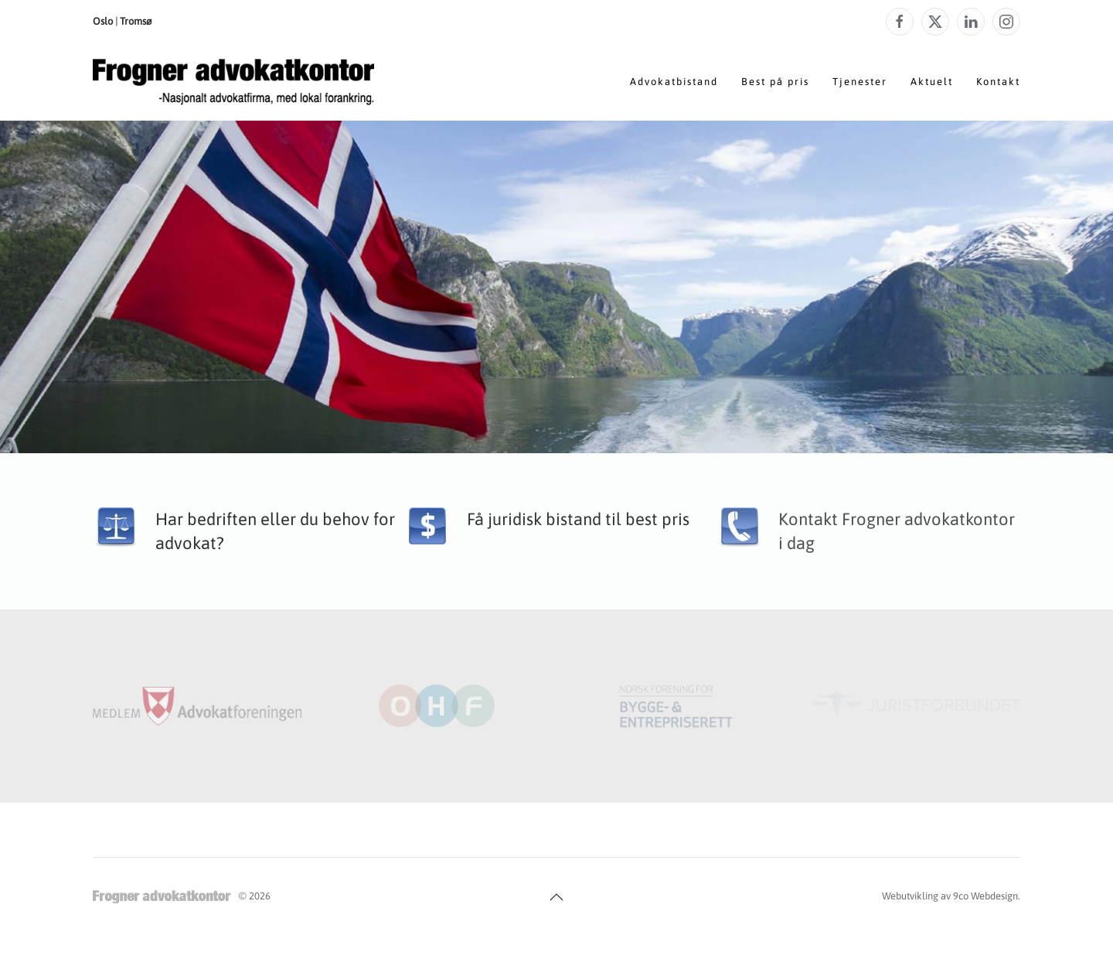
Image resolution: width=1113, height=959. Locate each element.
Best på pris (775, 81)
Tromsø (135, 21)
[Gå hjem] (233, 82)
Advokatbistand (674, 81)
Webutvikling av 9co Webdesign (950, 896)
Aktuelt (931, 81)
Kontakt (998, 81)
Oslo (103, 21)
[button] (556, 897)
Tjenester (859, 81)
